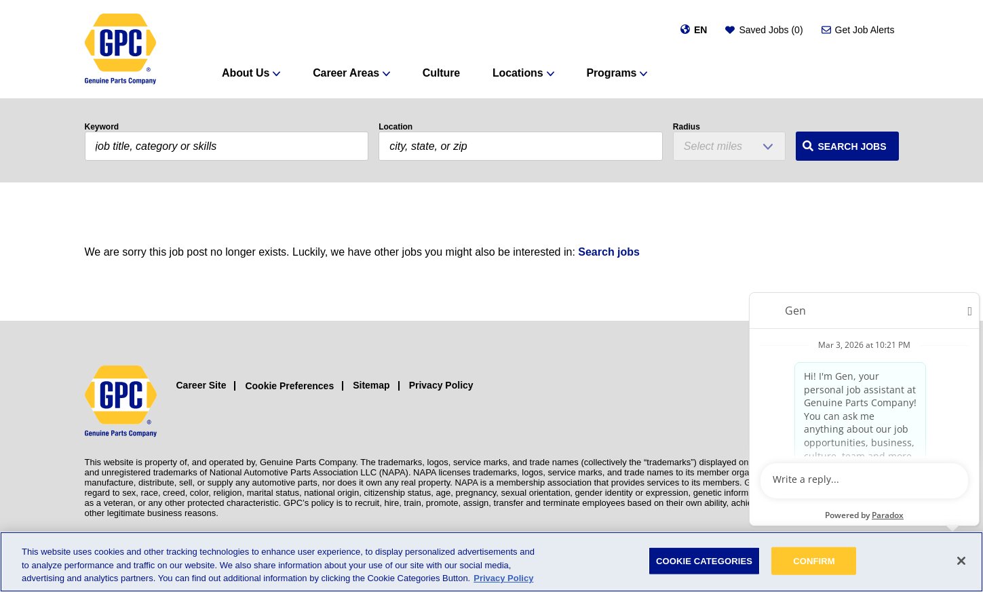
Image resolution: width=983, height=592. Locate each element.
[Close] (961, 561)
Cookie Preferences (289, 385)
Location (395, 127)
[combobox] (521, 146)
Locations (518, 73)
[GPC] (120, 49)
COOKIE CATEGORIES (704, 560)
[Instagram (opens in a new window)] (829, 401)
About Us (245, 73)
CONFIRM (814, 560)
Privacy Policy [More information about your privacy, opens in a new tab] (503, 578)
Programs (611, 73)
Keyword (102, 127)
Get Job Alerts (865, 29)
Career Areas (346, 73)
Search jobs (609, 252)
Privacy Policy (441, 385)
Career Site (201, 385)
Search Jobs (851, 146)
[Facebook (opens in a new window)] (859, 401)
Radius (686, 127)
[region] (491, 562)
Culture (441, 73)
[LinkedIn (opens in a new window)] (890, 401)
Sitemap (371, 385)
